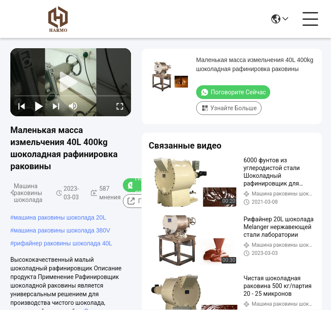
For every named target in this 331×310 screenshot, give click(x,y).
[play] (70, 82)
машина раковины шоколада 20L (60, 217)
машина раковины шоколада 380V (62, 230)
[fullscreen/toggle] (119, 105)
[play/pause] (38, 105)
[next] (56, 105)
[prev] (21, 105)
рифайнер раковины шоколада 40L (63, 243)
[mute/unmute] (73, 105)
